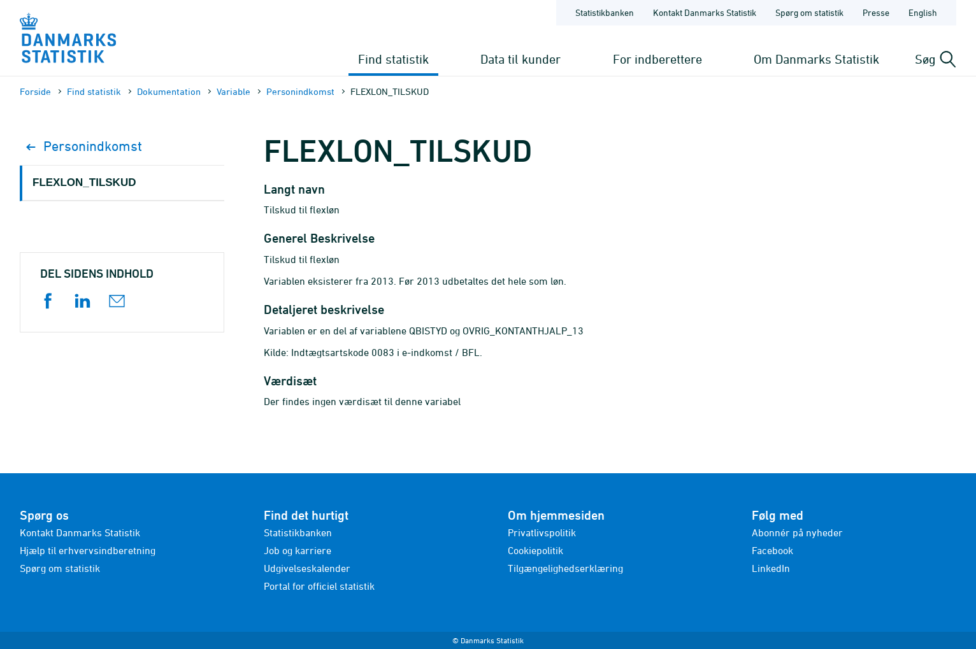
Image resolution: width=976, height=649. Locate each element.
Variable (233, 91)
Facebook (772, 550)
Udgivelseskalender (307, 568)
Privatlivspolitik (542, 532)
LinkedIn (771, 568)
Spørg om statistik (60, 568)
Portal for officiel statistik (319, 586)
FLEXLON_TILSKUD (84, 182)
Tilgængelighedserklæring (565, 568)
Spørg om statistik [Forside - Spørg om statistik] (809, 12)
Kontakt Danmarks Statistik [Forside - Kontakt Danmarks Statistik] (704, 12)
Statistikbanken (604, 12)
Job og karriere (297, 550)
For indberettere (657, 59)
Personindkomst (300, 91)
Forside (35, 91)
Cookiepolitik (535, 550)
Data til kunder (520, 59)
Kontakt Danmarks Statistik (80, 532)
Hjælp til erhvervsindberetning (87, 550)
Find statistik (393, 59)
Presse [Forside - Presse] (876, 12)
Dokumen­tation (169, 91)
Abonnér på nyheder (797, 532)
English (922, 12)
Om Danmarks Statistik (816, 59)
